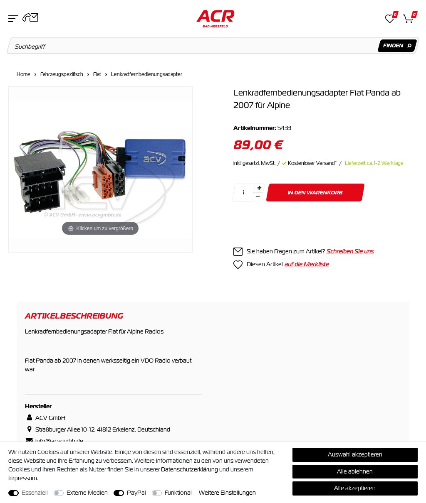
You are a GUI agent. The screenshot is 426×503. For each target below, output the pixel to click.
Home (23, 74)
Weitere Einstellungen (227, 492)
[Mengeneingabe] (243, 192)
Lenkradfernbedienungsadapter (146, 74)
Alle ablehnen (355, 471)
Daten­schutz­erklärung (189, 469)
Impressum (22, 478)
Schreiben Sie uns (350, 251)
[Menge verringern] (257, 197)
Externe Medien (87, 492)
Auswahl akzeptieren (355, 454)
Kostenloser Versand (312, 163)
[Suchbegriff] (213, 45)
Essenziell (35, 492)
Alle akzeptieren (355, 488)
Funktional (178, 492)
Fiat (97, 74)
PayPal (136, 492)
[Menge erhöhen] (259, 188)
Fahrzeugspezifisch (61, 74)
